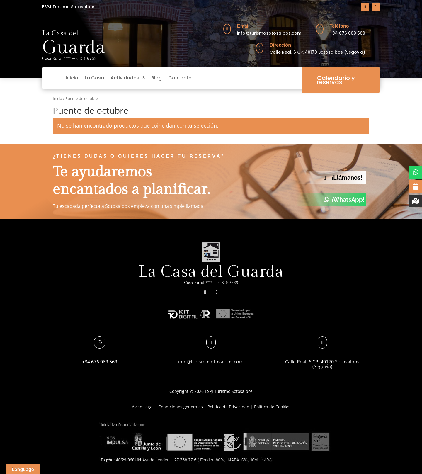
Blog (156, 77)
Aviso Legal (143, 407)
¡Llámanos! (346, 177)
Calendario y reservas (336, 80)
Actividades (124, 77)
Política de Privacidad (228, 407)
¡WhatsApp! (348, 199)
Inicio (72, 77)
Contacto (180, 77)
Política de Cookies (272, 407)
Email (243, 25)
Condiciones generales (180, 407)
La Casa (94, 77)
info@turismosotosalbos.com (211, 362)
